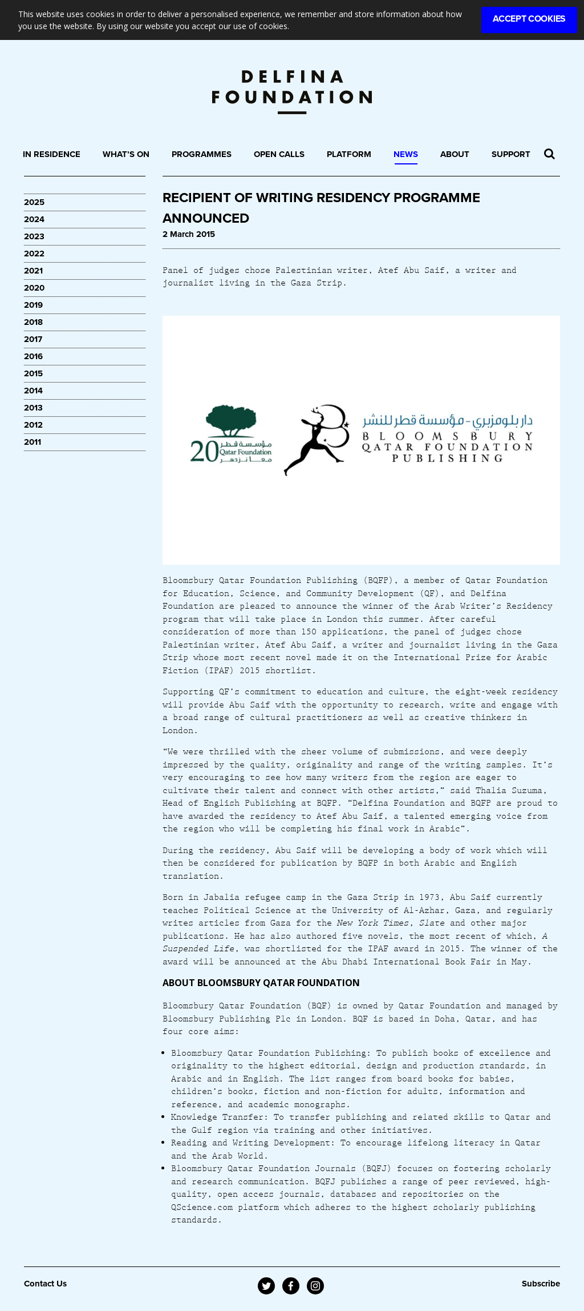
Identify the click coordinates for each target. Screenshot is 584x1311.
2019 (33, 305)
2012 (33, 425)
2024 (34, 219)
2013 (33, 408)
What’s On (126, 154)
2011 (32, 442)
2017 (33, 339)
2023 (34, 236)
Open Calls (279, 154)
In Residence (51, 154)
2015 (33, 373)
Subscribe (541, 1283)
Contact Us (45, 1283)
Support (511, 154)
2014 (33, 390)
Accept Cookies (529, 19)
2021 (33, 271)
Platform (349, 154)
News (406, 154)
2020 (34, 288)
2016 (33, 356)
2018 (33, 322)
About (454, 154)
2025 (34, 202)
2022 (34, 253)
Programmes (202, 154)
